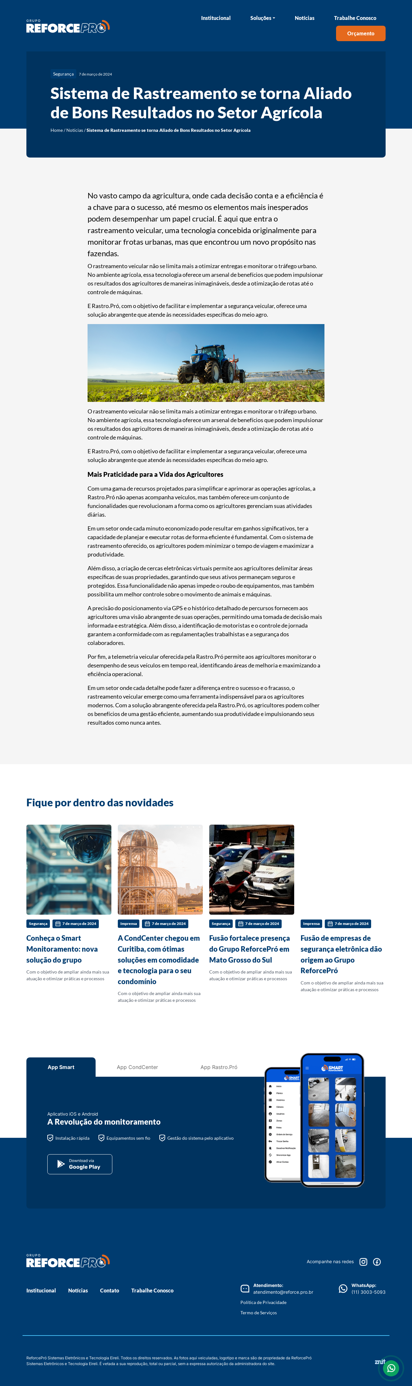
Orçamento (360, 33)
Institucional (216, 18)
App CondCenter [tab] (137, 1067)
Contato (109, 1290)
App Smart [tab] (61, 1067)
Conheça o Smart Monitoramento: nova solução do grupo (62, 949)
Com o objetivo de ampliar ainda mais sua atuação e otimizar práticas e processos (68, 903)
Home (57, 130)
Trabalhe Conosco (355, 18)
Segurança (63, 74)
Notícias (304, 18)
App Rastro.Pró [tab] (219, 1067)
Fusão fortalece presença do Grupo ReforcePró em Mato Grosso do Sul (249, 949)
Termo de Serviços (258, 1312)
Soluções (260, 18)
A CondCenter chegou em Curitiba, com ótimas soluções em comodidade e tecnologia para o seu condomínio (159, 959)
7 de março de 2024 (75, 924)
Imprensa (128, 923)
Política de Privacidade (263, 1302)
